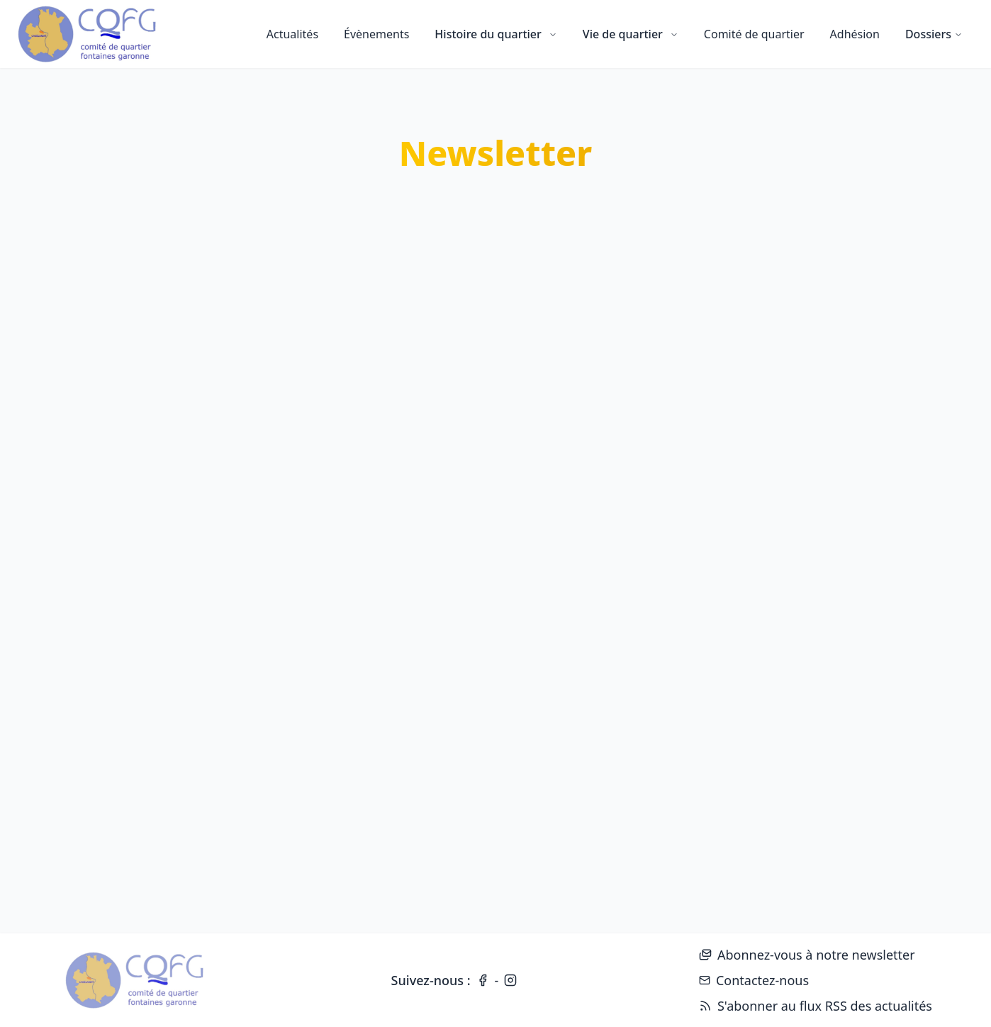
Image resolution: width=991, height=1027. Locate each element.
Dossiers (934, 34)
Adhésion (855, 34)
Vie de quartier (630, 34)
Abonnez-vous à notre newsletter (807, 954)
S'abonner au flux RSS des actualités (815, 1006)
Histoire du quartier (495, 34)
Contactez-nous (754, 980)
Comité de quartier (754, 34)
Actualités (292, 34)
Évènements (376, 34)
